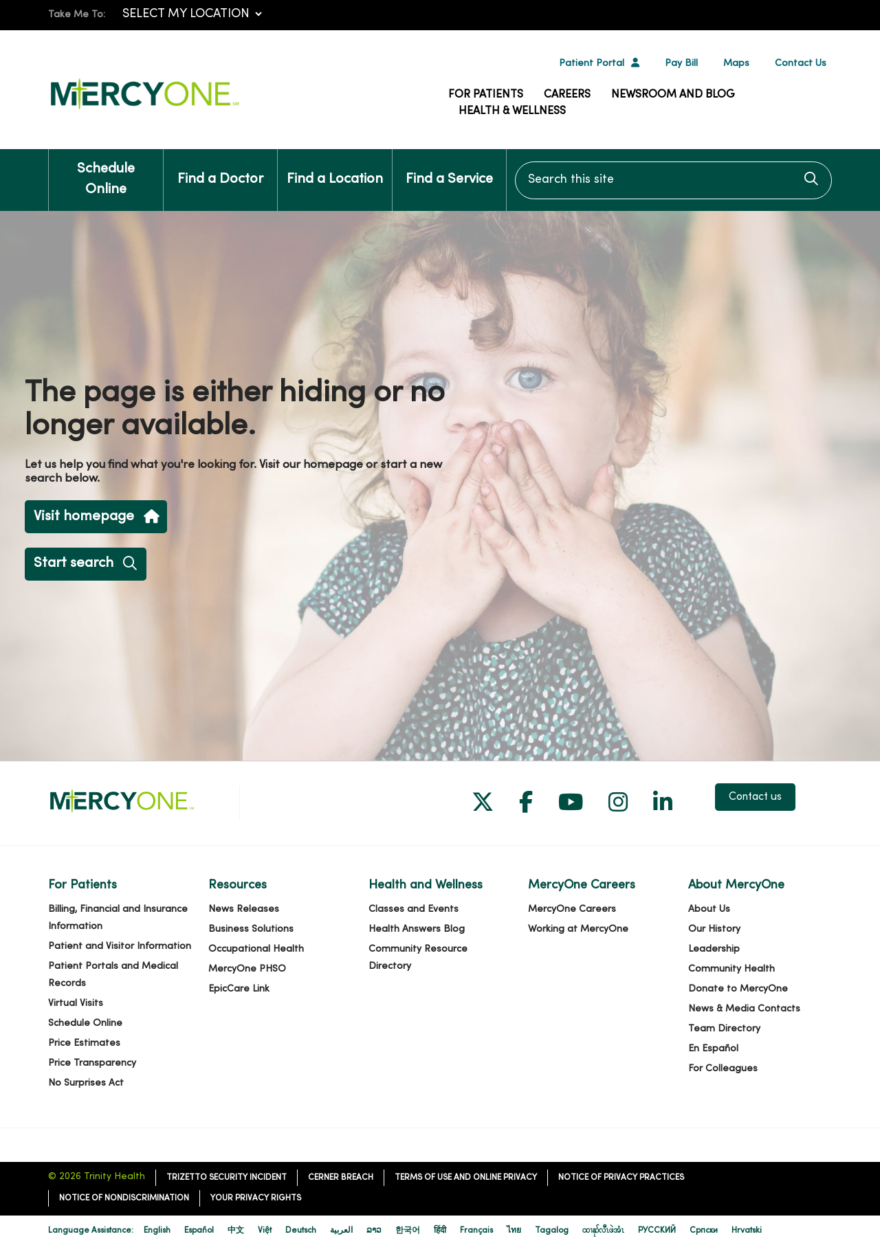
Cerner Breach (340, 1178)
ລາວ (374, 1231)
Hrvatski (747, 1231)
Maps (736, 63)
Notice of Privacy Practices (621, 1178)
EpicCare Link (239, 989)
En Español (713, 1048)
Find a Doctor (220, 167)
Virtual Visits (75, 1003)
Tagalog (552, 1231)
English (157, 1231)
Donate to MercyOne (738, 989)
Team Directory (724, 1029)
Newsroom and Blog (673, 94)
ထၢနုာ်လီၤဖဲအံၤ (603, 1231)
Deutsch (300, 1231)
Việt (265, 1231)
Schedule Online (106, 173)
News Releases (243, 909)
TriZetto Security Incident (226, 1178)
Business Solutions (251, 929)
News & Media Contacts (744, 1009)
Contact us (755, 797)
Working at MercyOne (578, 929)
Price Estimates (84, 1043)
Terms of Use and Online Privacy (466, 1178)
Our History (714, 929)
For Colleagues (723, 1068)
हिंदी (440, 1231)
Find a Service (449, 167)
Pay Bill (681, 63)
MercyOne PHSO (247, 969)
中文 (236, 1231)
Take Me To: (76, 14)
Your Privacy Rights (255, 1198)
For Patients (485, 94)
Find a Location (334, 167)
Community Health (731, 969)
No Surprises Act (86, 1083)
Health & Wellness (512, 111)
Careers (567, 94)
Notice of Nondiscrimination (124, 1198)
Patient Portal (591, 63)
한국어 (407, 1231)
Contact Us (800, 63)
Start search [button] (85, 564)
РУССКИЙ (657, 1231)
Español (199, 1231)
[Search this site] (673, 180)
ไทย (514, 1231)
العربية (341, 1231)
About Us (709, 909)
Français (476, 1231)
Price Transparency (92, 1063)
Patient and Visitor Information (119, 946)
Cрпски (704, 1231)
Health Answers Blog (416, 929)
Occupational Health (256, 949)
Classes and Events (413, 909)
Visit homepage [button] (95, 517)
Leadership (714, 949)
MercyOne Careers (572, 909)
